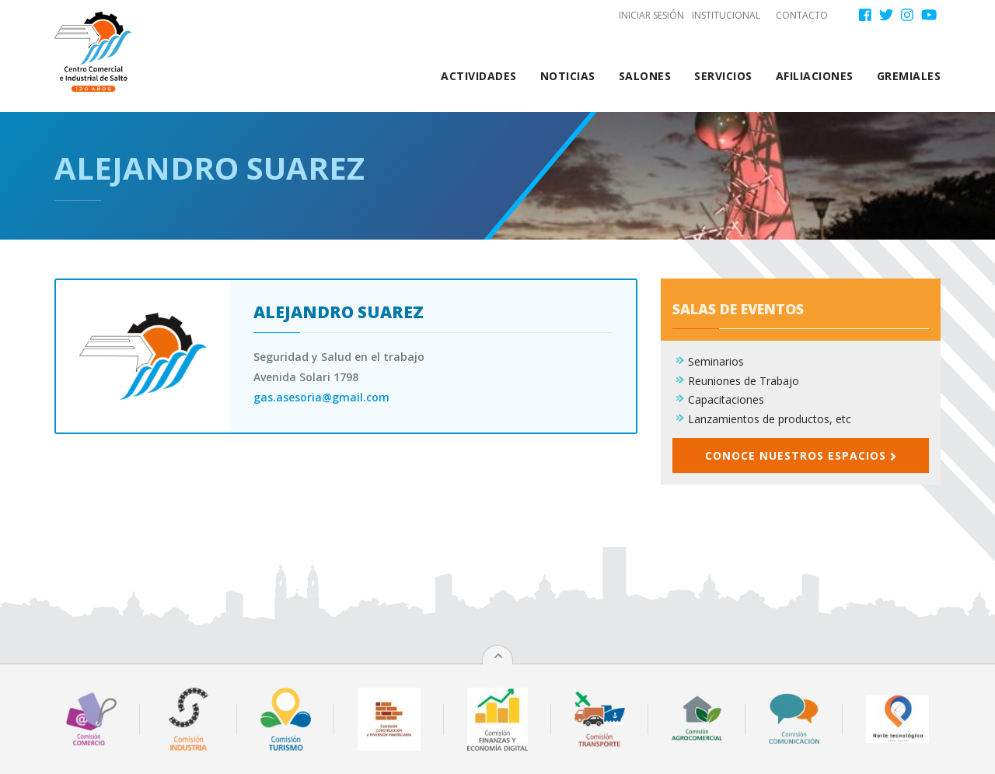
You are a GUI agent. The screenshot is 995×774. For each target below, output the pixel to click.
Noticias (567, 75)
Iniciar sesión (651, 15)
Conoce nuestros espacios (800, 455)
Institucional (726, 15)
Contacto (802, 15)
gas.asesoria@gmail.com (321, 397)
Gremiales (909, 75)
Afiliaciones (815, 75)
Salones (645, 75)
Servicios (723, 75)
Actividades (479, 75)
